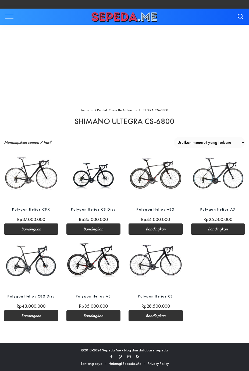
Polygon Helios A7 (218, 209)
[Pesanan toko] (209, 142)
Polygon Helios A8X (156, 209)
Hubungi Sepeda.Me (125, 363)
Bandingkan (31, 229)
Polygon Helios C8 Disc (93, 209)
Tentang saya (91, 363)
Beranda (87, 110)
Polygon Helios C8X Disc (31, 296)
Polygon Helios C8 (155, 296)
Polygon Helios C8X (31, 209)
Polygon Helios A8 (93, 296)
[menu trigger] (12, 17)
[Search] (240, 17)
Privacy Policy (158, 363)
